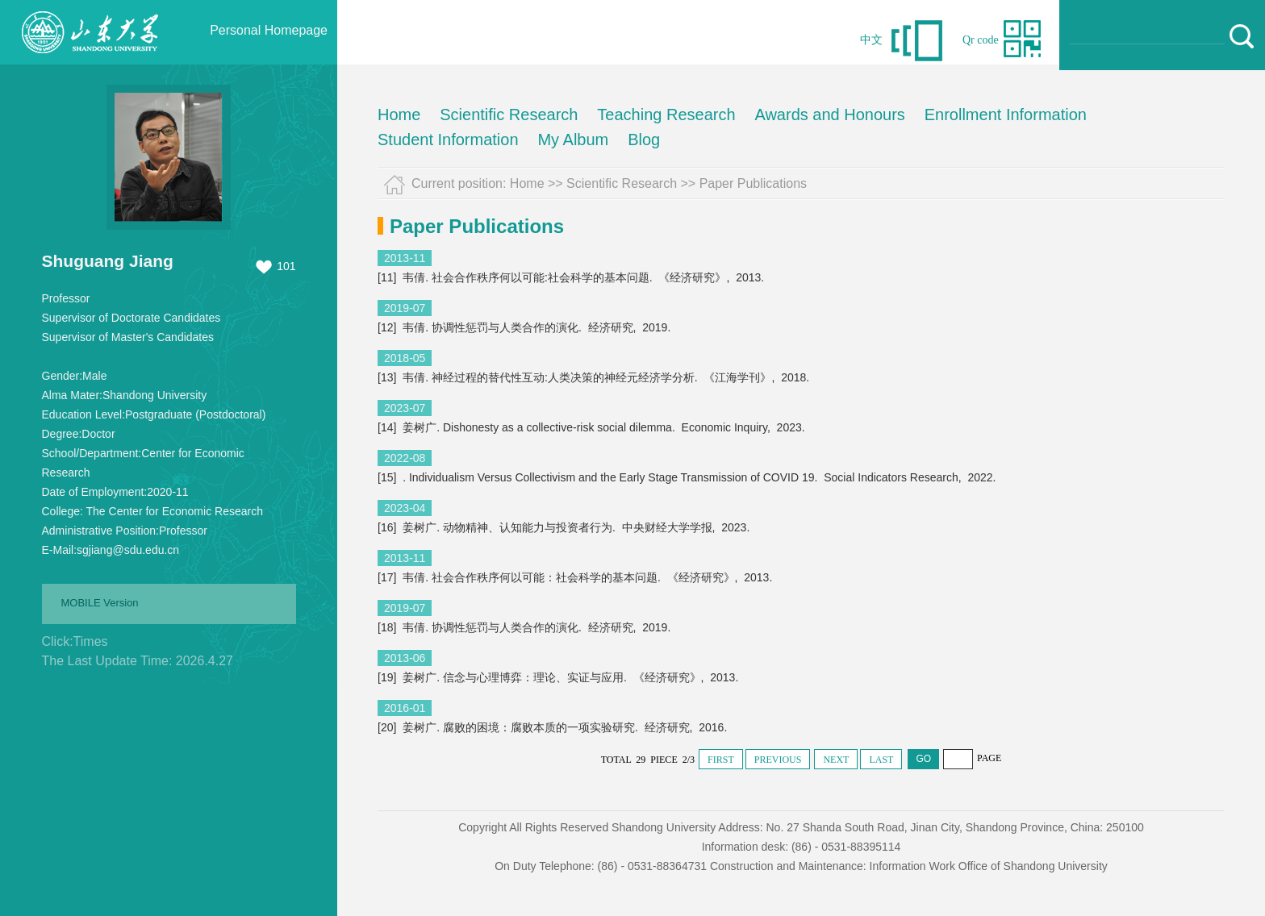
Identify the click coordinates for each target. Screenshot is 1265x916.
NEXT (836, 759)
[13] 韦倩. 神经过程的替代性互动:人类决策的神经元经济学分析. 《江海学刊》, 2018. (595, 377)
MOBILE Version (100, 603)
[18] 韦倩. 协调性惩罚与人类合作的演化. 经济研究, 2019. (526, 627)
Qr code (980, 40)
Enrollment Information (1006, 114)
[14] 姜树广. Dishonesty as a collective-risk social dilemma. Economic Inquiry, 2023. (593, 427)
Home (399, 114)
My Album (572, 139)
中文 (871, 40)
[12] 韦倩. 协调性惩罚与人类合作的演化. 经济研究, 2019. (526, 327)
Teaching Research (666, 114)
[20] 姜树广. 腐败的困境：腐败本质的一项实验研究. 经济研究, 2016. (554, 727)
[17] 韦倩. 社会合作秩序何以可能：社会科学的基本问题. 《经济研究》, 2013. (576, 577)
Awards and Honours (829, 114)
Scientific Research (509, 114)
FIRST (721, 759)
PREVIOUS (778, 759)
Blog (644, 139)
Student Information (448, 139)
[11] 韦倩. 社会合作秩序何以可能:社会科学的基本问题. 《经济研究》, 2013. (572, 277)
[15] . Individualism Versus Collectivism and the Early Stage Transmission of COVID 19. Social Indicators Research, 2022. (688, 477)
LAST (881, 759)
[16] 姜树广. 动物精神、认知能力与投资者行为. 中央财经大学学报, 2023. (565, 527)
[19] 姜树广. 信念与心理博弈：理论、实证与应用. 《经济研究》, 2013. (559, 677)
